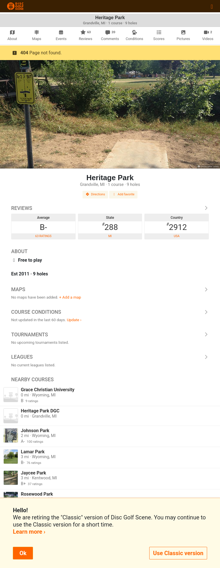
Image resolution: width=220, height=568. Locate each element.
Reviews (110, 208)
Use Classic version (178, 553)
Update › (74, 319)
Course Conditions (110, 312)
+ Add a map (70, 297)
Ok (23, 553)
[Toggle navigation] (212, 6)
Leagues (110, 357)
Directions (95, 194)
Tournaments (110, 334)
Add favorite (123, 194)
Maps (110, 289)
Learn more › (29, 531)
